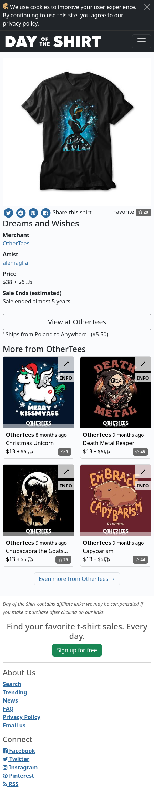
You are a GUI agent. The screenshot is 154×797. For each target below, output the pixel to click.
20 (143, 212)
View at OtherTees (77, 321)
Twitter (16, 759)
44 (140, 560)
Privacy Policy (21, 717)
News (10, 700)
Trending (15, 692)
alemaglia (15, 262)
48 (140, 452)
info (66, 377)
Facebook (19, 751)
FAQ (8, 709)
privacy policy (20, 23)
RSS (10, 784)
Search (12, 684)
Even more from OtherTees (77, 579)
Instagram (20, 767)
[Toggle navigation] (141, 41)
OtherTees (16, 243)
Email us (14, 725)
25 (63, 560)
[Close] (147, 7)
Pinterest (18, 775)
